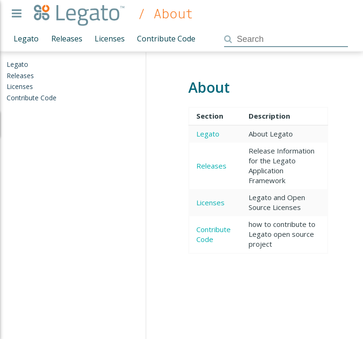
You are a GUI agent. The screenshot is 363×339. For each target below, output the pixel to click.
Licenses (110, 38)
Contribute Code (166, 38)
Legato (26, 38)
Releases (66, 38)
